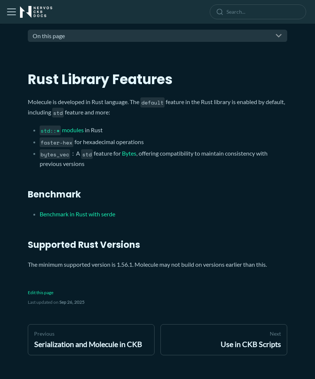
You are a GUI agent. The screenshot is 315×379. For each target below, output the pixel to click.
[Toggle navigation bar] (11, 11)
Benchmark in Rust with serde (77, 213)
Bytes (129, 153)
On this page (49, 35)
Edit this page (40, 292)
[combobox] (259, 11)
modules (62, 129)
